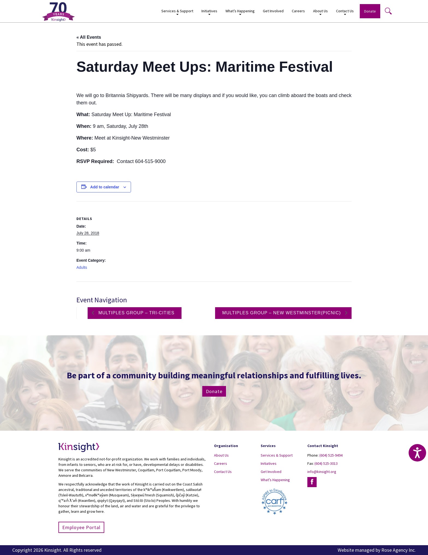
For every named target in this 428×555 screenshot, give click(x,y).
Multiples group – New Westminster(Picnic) (282, 312)
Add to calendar (104, 187)
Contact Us (345, 11)
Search (388, 11)
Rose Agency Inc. (398, 550)
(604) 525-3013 (326, 463)
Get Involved (273, 10)
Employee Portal (81, 527)
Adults (81, 267)
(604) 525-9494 (331, 455)
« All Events (88, 37)
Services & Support (177, 11)
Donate (370, 11)
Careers (298, 10)
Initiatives (209, 11)
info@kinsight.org (321, 471)
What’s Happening (240, 11)
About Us (320, 11)
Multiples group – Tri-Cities (135, 312)
